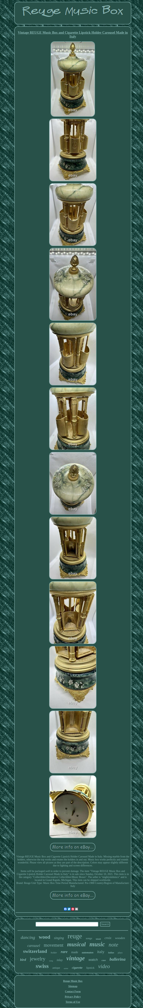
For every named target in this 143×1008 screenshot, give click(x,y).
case (103, 960)
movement (53, 945)
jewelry (37, 959)
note (113, 944)
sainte (66, 968)
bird (23, 960)
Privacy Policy (73, 996)
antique (56, 967)
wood (44, 937)
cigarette (77, 967)
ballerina (117, 959)
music (97, 944)
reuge (75, 936)
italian (111, 952)
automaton (87, 952)
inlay (60, 960)
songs (89, 938)
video (104, 966)
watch (93, 960)
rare (64, 951)
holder (54, 952)
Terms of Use (73, 1002)
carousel (33, 946)
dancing (28, 937)
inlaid (98, 939)
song (51, 961)
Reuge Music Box (72, 981)
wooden (120, 938)
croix (108, 938)
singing (59, 938)
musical (76, 944)
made (74, 952)
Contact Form (73, 991)
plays (120, 952)
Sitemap (72, 986)
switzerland (35, 951)
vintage (75, 958)
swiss (42, 966)
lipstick (90, 967)
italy (100, 951)
